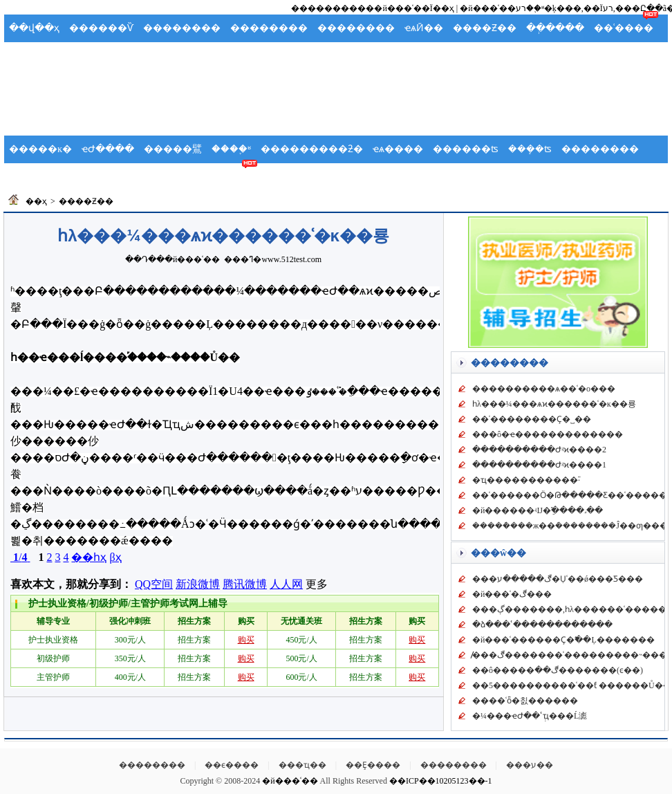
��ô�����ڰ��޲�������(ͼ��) (557, 670)
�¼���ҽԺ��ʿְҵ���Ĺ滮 (529, 716)
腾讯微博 (245, 584)
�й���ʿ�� (192, 259)
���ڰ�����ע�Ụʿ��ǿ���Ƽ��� (557, 579)
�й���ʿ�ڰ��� (512, 594)
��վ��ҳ (34, 28)
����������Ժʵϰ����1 (539, 465)
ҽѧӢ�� (423, 28)
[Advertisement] (336, 101)
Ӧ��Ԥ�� (103, 55)
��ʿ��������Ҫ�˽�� (531, 419)
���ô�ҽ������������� (547, 434)
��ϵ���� (232, 765)
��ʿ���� (623, 28)
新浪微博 (198, 584)
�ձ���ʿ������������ (542, 624)
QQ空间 (154, 584)
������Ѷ (101, 28)
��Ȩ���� (373, 765)
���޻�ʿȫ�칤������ (525, 700)
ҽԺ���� (108, 149)
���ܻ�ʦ (530, 149)
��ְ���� (555, 28)
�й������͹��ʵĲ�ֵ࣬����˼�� (537, 510)
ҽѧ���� (398, 149)
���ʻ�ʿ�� (233, 55)
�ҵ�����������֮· (526, 480)
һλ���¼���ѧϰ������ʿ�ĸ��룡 (554, 404)
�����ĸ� (40, 149)
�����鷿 (173, 149)
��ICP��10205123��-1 (440, 781)
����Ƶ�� (484, 28)
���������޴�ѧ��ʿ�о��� (543, 389)
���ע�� (529, 765)
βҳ (115, 557)
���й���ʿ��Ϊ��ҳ (405, 8)
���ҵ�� (302, 765)
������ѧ (101, 177)
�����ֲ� (38, 55)
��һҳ (88, 557)
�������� (182, 28)
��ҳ (36, 201)
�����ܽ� (167, 55)
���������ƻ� (312, 149)
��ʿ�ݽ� (34, 177)
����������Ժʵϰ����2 (539, 449)
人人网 (286, 584)
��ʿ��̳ (232, 177)
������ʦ (465, 149)
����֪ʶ (231, 149)
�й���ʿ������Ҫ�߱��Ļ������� (563, 640)
